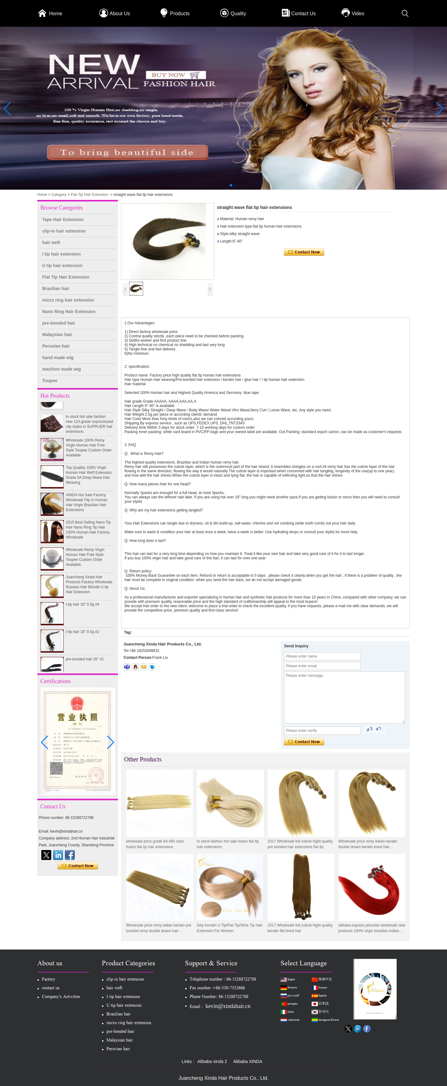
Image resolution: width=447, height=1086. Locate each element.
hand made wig (58, 357)
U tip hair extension (62, 265)
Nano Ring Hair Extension (69, 311)
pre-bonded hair (58, 323)
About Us (120, 13)
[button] (216, 185)
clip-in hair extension (64, 231)
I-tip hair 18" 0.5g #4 (82, 607)
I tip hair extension (61, 254)
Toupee (49, 380)
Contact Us (303, 13)
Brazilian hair (56, 288)
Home (55, 13)
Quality (238, 13)
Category (59, 194)
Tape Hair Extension (63, 219)
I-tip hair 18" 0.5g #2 (82, 634)
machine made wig (61, 369)
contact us (51, 988)
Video (358, 13)
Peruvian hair (56, 346)
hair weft (51, 242)
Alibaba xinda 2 (212, 1061)
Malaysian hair (57, 334)
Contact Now (78, 866)
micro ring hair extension (68, 300)
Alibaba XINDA (247, 1061)
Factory (48, 980)
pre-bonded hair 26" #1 (85, 661)
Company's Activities (61, 997)
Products (180, 13)
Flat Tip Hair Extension (89, 194)
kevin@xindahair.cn (228, 1006)
